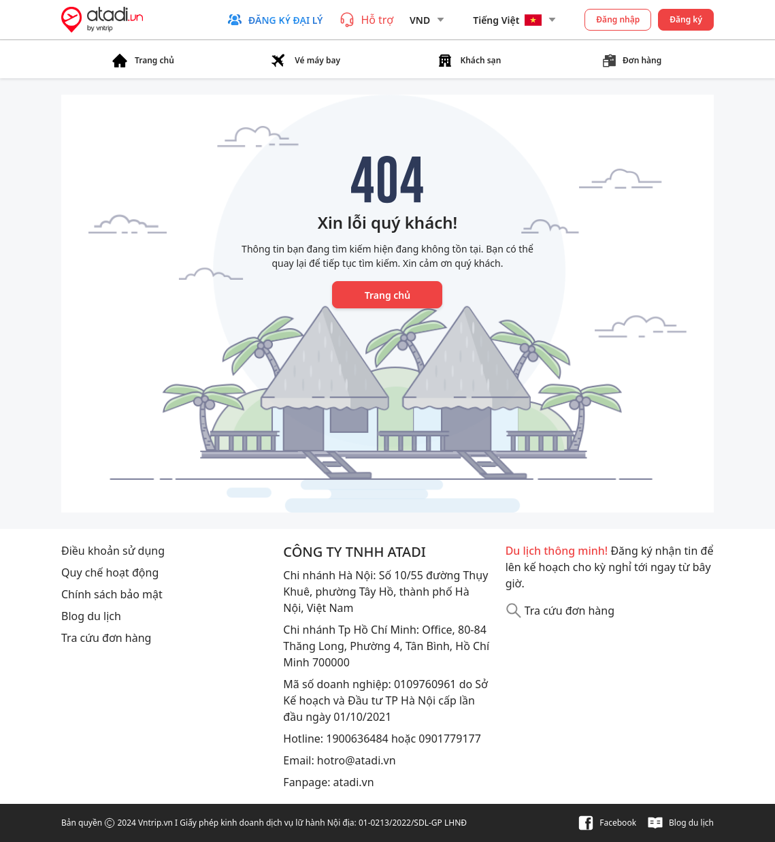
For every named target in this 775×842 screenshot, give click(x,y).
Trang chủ (387, 295)
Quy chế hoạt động (110, 572)
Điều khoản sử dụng (113, 550)
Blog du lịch (91, 616)
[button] (275, 20)
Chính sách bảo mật (112, 594)
